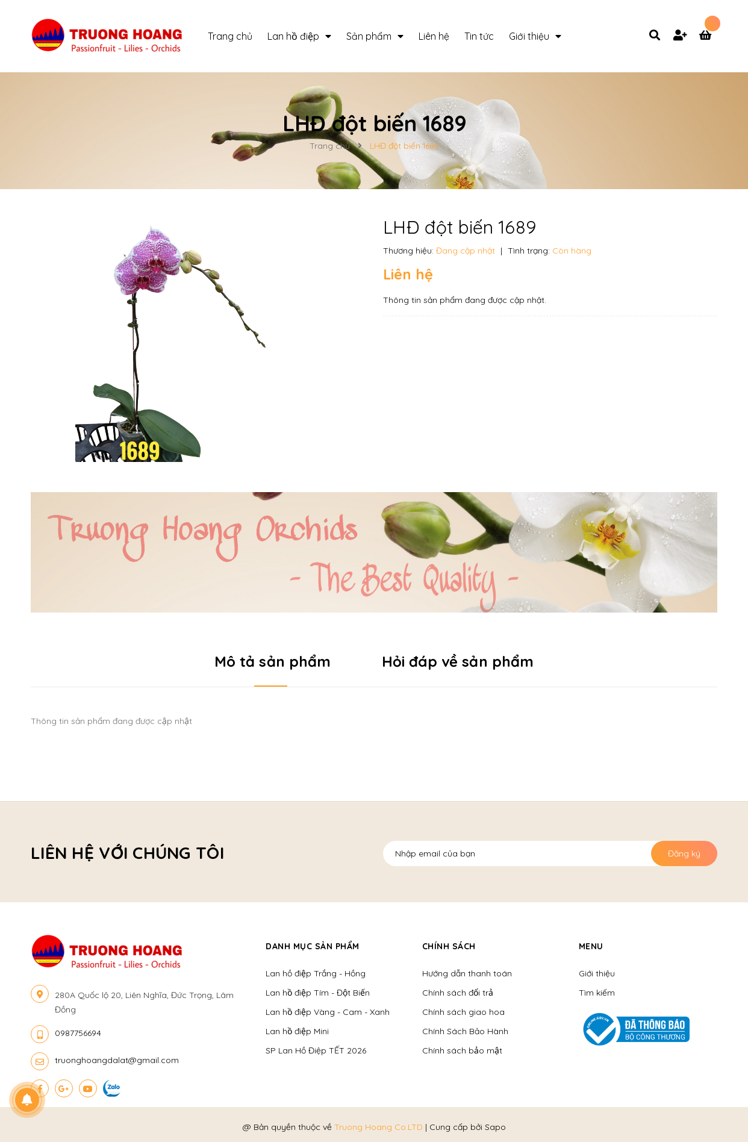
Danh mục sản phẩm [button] (313, 946)
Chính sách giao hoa (463, 1011)
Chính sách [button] (449, 946)
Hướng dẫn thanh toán (467, 973)
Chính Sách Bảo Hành (465, 1031)
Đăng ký (684, 853)
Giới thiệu (597, 973)
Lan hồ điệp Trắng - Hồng (316, 973)
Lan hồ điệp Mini (297, 1031)
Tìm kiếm (597, 992)
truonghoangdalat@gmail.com (117, 1060)
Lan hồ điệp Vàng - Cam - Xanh (328, 1011)
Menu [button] (591, 946)
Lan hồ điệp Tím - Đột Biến (318, 992)
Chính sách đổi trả (457, 992)
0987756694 (78, 1033)
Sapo (495, 1127)
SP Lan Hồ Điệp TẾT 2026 (316, 1050)
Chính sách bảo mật (462, 1050)
